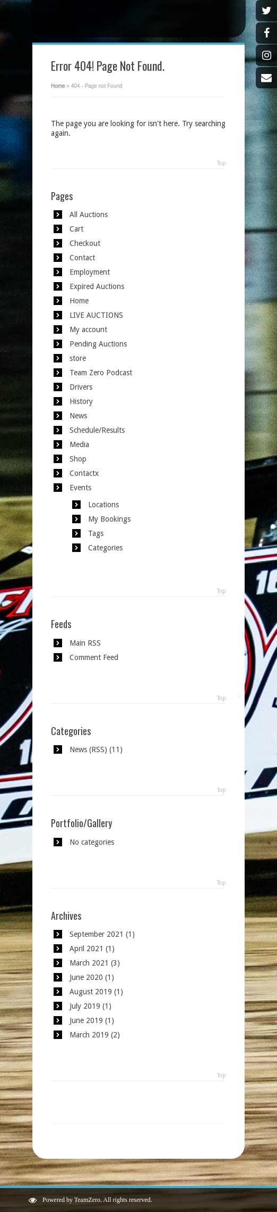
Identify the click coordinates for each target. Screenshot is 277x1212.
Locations (103, 504)
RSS (98, 749)
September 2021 (97, 934)
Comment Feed (94, 657)
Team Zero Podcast (101, 372)
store (78, 358)
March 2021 (89, 963)
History (81, 401)
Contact (82, 257)
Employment (90, 272)
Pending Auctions (98, 344)
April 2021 (86, 948)
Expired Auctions (97, 286)
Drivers (81, 387)
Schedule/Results (97, 430)
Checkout (85, 243)
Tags (95, 533)
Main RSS (85, 643)
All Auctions (89, 214)
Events (80, 487)
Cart (76, 229)
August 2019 (91, 991)
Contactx (84, 473)
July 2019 (85, 1006)
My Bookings (109, 519)
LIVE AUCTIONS (96, 315)
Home (58, 86)
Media (79, 444)
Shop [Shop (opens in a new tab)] (78, 459)
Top (221, 163)
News (78, 415)
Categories (105, 547)
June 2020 (86, 977)
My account (88, 329)
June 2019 (86, 1020)
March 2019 (89, 1034)
